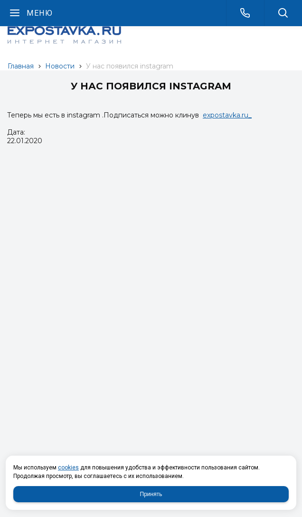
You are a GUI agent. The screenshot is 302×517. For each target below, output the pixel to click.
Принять (151, 494)
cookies (68, 467)
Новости (60, 66)
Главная (21, 66)
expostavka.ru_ (227, 115)
